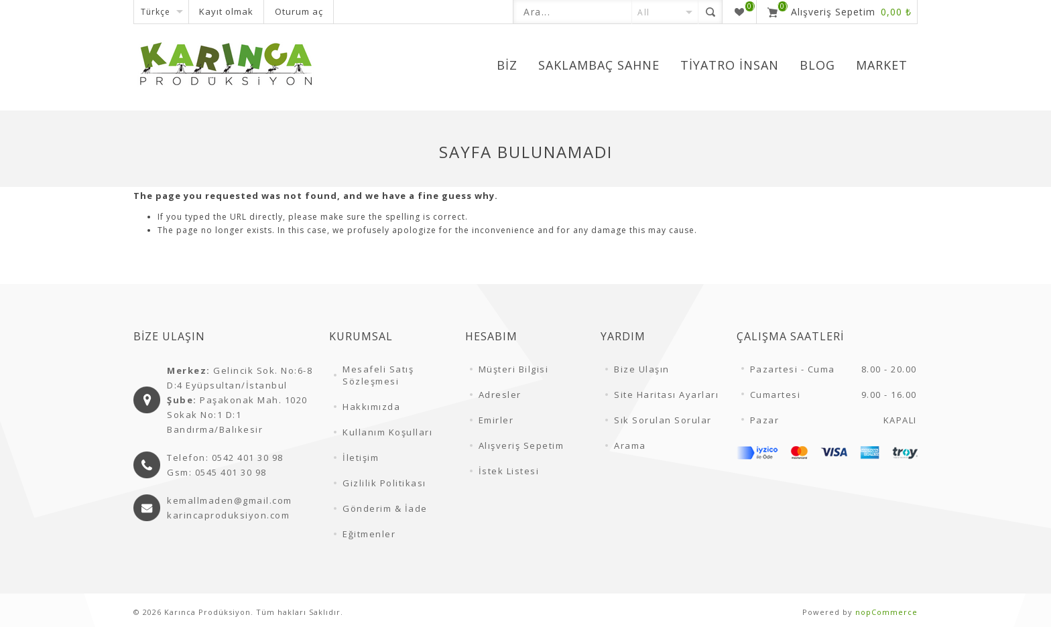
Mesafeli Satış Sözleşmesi (378, 375)
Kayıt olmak (226, 11)
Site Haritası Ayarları (666, 395)
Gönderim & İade (385, 508)
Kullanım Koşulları (387, 432)
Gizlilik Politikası (384, 483)
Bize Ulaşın (642, 369)
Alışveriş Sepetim (521, 445)
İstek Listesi (509, 471)
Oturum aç (299, 11)
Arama (630, 445)
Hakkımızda (371, 407)
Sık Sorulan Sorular (663, 420)
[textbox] (572, 11)
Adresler (500, 395)
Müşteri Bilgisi (514, 369)
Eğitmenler (369, 534)
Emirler (496, 420)
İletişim (361, 457)
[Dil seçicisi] (161, 11)
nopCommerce (886, 612)
